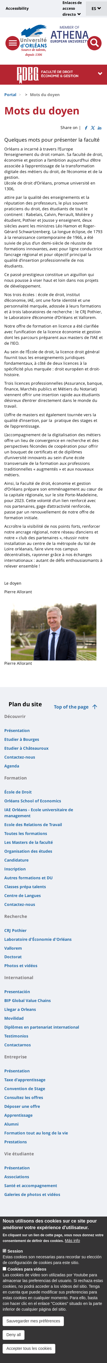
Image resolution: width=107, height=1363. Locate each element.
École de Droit (18, 792)
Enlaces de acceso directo (72, 8)
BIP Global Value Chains (27, 1000)
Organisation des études (28, 851)
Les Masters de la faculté (28, 842)
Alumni (11, 1124)
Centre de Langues (22, 895)
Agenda (11, 766)
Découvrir (15, 716)
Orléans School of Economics (32, 800)
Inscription (15, 869)
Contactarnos (17, 1044)
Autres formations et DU (28, 877)
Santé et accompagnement (30, 1185)
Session (15, 1260)
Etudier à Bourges (21, 739)
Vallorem (13, 948)
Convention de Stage (24, 1088)
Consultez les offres (23, 1097)
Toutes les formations (25, 833)
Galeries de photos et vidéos (32, 1194)
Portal (10, 94)
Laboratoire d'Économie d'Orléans (38, 939)
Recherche (15, 916)
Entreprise (15, 1057)
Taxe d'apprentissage (24, 1079)
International (18, 977)
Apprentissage (18, 1115)
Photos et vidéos (20, 965)
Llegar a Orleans (20, 1009)
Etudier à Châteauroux (26, 748)
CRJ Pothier (15, 930)
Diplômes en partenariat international (41, 1027)
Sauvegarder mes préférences (33, 1330)
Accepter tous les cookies (29, 1357)
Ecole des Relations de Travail (33, 824)
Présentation (17, 730)
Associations (16, 1176)
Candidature (16, 860)
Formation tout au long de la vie (36, 1133)
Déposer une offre (22, 1106)
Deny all (13, 1343)
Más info (72, 1249)
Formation (15, 778)
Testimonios (16, 1036)
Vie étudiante (19, 1153)
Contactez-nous (19, 757)
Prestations (15, 1141)
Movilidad (14, 1018)
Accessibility (17, 8)
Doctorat (13, 956)
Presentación (17, 991)
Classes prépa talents (25, 886)
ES (96, 8)
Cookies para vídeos (26, 1278)
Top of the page (71, 707)
